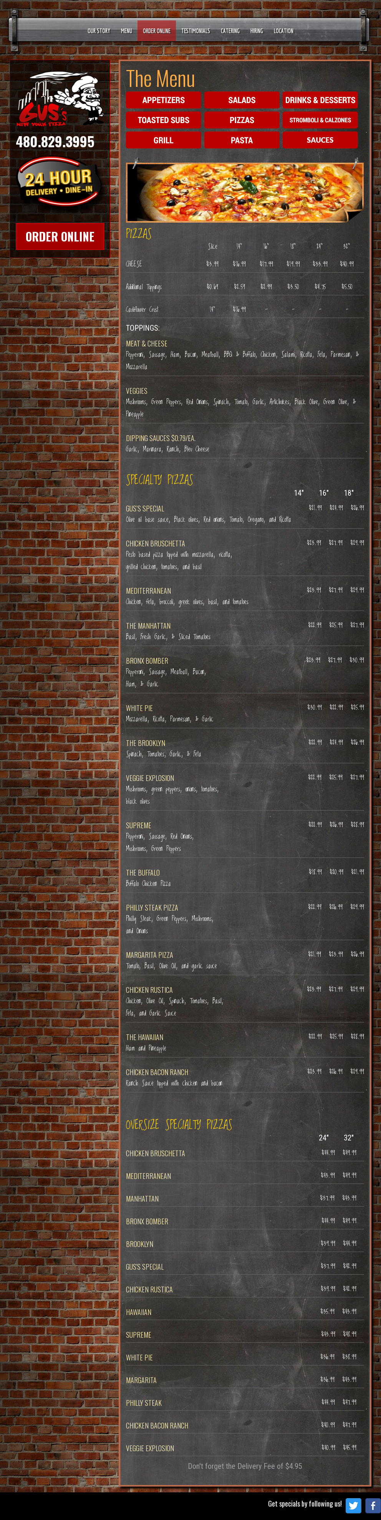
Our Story (99, 30)
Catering (230, 30)
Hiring (256, 30)
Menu (126, 30)
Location (283, 30)
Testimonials (195, 30)
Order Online (157, 30)
